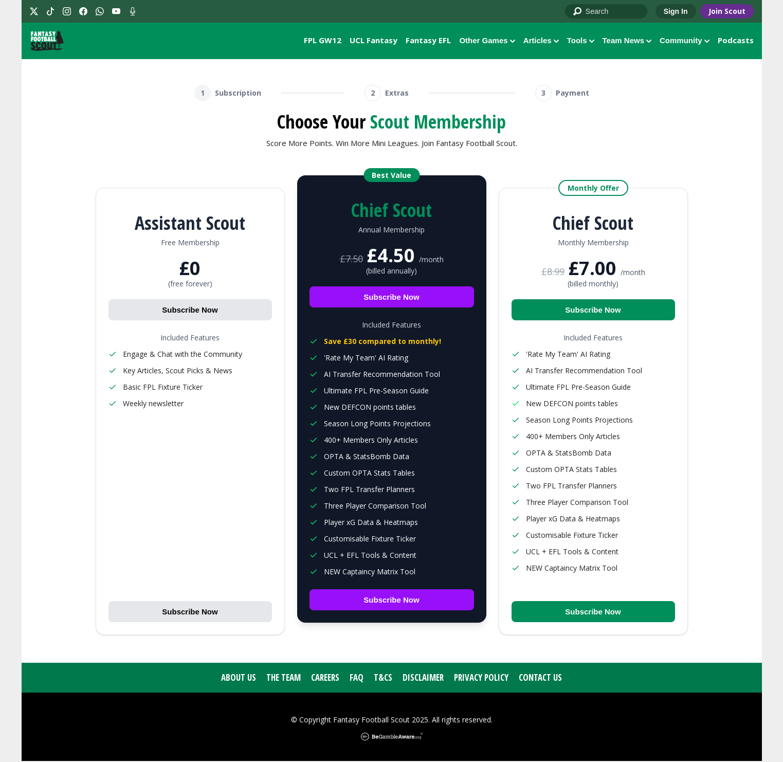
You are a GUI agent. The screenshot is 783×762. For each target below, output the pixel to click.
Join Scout (726, 11)
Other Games (487, 41)
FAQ (356, 678)
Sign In (676, 11)
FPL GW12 (322, 40)
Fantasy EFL (428, 40)
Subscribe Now (189, 310)
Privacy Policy (481, 678)
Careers (325, 678)
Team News (627, 41)
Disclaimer (423, 678)
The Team (283, 678)
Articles (541, 41)
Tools (580, 41)
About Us (238, 678)
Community (684, 41)
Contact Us (540, 678)
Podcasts (736, 40)
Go (577, 11)
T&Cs (383, 678)
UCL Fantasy (373, 40)
